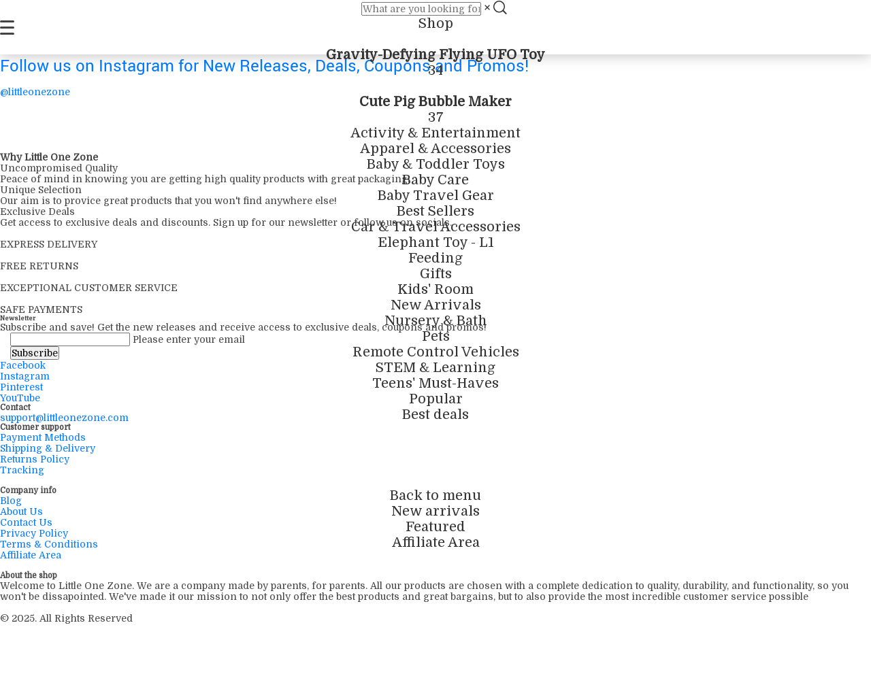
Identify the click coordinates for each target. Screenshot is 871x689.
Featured (435, 527)
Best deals (435, 414)
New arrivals (435, 511)
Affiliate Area (436, 542)
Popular (436, 399)
